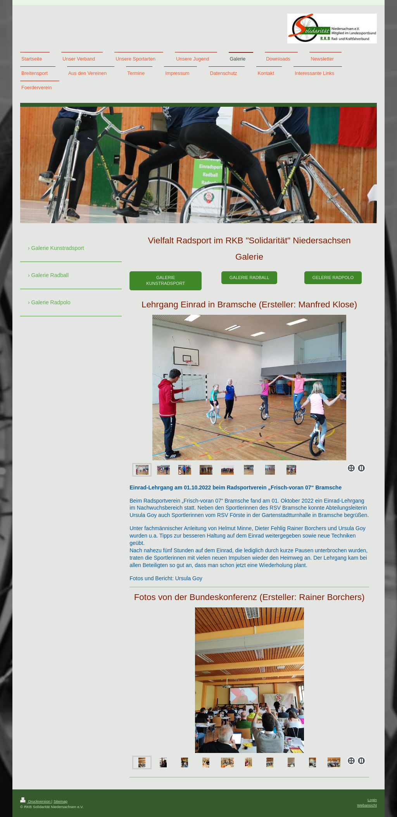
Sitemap (60, 801)
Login (372, 800)
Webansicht (367, 805)
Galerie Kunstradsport (165, 280)
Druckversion (36, 801)
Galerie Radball (249, 277)
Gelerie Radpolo (333, 277)
